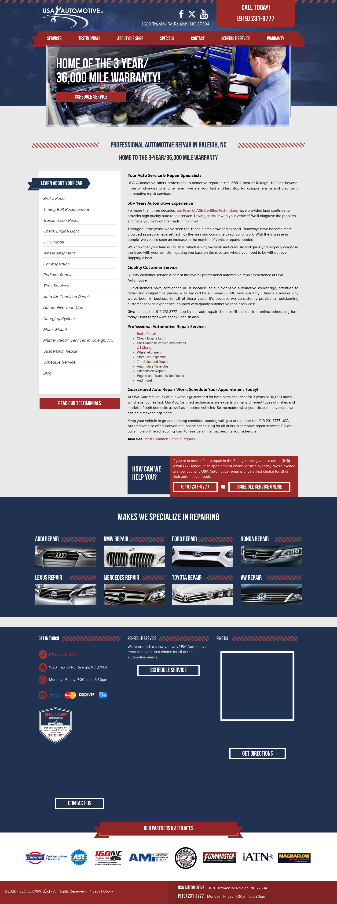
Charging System (59, 318)
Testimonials (89, 39)
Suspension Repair (60, 351)
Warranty (275, 39)
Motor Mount (55, 329)
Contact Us (79, 803)
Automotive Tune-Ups (63, 307)
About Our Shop (130, 39)
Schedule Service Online (259, 486)
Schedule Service (235, 39)
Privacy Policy (99, 891)
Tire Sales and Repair (152, 362)
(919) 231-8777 (256, 18)
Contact (198, 39)
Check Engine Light (61, 231)
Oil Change (53, 242)
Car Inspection (56, 264)
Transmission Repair (61, 220)
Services (54, 39)
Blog (47, 373)
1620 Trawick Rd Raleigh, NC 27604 (78, 667)
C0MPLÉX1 (41, 891)
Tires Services (56, 285)
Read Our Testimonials (79, 403)
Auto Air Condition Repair (66, 296)
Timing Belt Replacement (66, 209)
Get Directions (257, 754)
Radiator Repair (57, 274)
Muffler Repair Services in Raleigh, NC (78, 340)
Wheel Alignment (59, 253)
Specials (167, 39)
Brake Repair (55, 198)
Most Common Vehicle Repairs (169, 439)
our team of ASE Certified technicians (207, 210)
